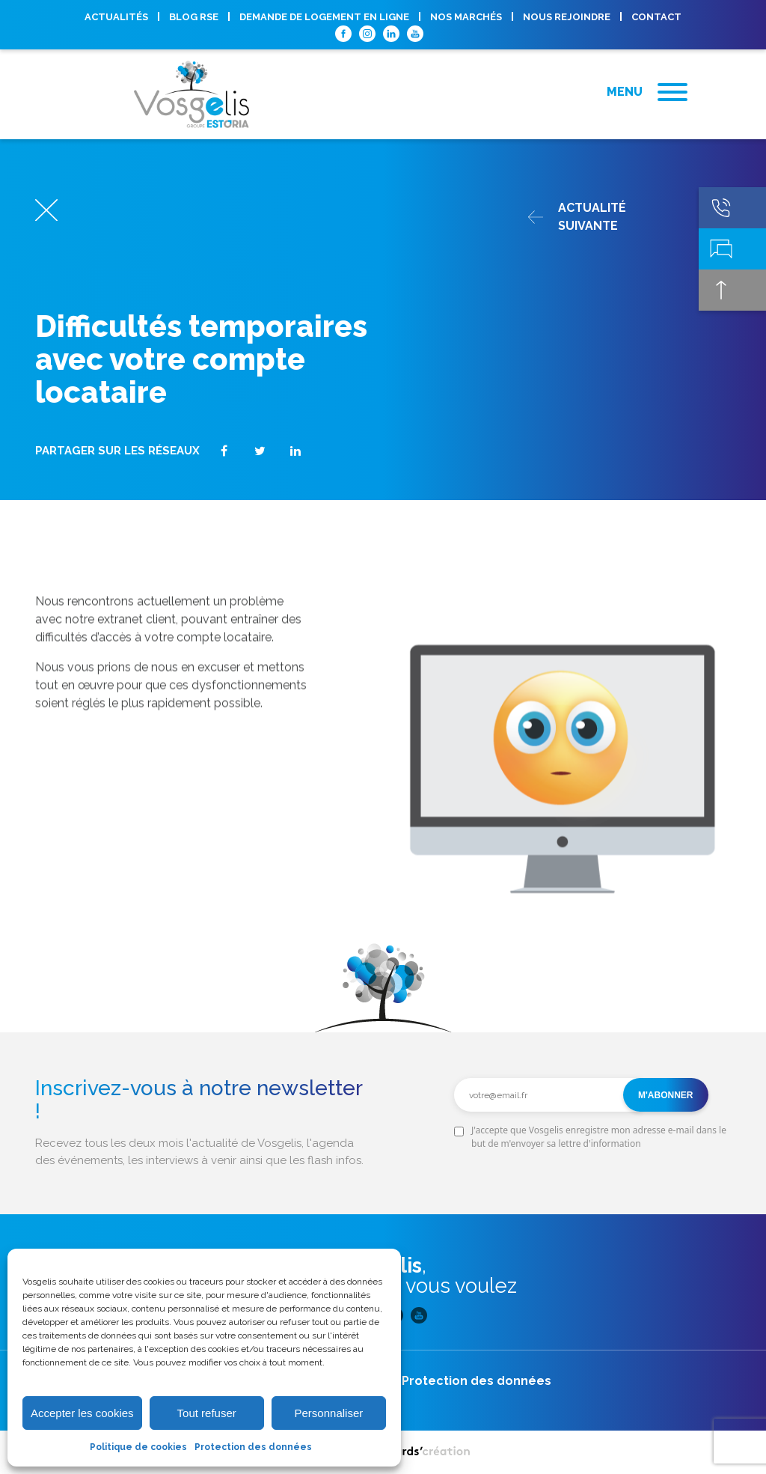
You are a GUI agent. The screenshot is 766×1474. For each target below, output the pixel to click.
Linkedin (391, 33)
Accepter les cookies (82, 1413)
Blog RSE (193, 16)
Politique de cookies (138, 1447)
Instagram (367, 33)
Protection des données (253, 1447)
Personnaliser (329, 1413)
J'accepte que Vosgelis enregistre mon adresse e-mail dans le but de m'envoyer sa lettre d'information (598, 1137)
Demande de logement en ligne (324, 16)
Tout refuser (206, 1413)
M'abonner (665, 1095)
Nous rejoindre (566, 16)
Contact (656, 16)
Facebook (343, 33)
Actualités (116, 16)
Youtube (415, 33)
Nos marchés (466, 16)
